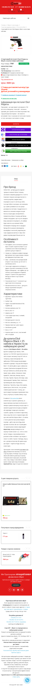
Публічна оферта (16, 652)
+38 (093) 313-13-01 (8, 7)
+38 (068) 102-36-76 (24, 7)
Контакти (16, 585)
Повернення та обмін (17, 160)
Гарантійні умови (5, 160)
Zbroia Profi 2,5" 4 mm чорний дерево (9, 555)
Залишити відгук (23, 63)
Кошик (20, 10)
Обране (11, 10)
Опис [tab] (16, 179)
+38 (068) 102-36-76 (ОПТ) (16, 620)
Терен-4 (5, 533)
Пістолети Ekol (14, 398)
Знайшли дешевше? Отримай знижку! (13, 95)
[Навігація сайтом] (28, 18)
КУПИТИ (16, 124)
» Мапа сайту (16, 677)
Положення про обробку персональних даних (16, 650)
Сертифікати (4, 163)
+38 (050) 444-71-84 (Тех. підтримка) (16, 622)
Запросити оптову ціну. (9, 98)
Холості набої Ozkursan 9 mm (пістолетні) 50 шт (16, 485)
